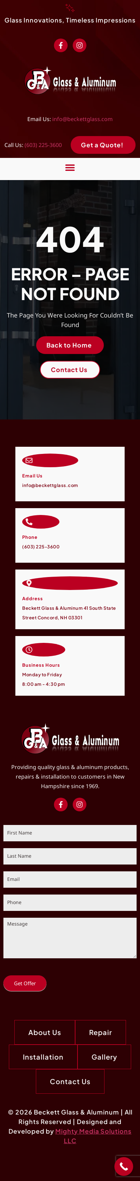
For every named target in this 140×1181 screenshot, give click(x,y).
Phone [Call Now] (30, 537)
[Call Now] (29, 521)
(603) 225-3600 (43, 145)
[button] (70, 167)
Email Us (32, 475)
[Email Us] (29, 460)
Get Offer (25, 983)
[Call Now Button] (123, 1166)
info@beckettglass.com (82, 119)
